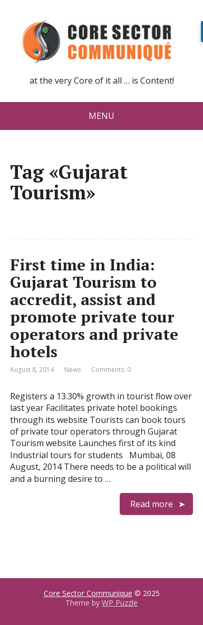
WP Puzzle (120, 603)
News (72, 369)
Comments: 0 (111, 369)
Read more (151, 504)
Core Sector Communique (88, 593)
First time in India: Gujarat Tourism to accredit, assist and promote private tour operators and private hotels (94, 308)
